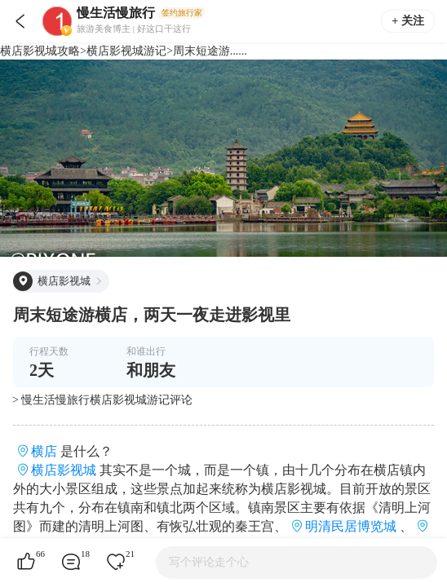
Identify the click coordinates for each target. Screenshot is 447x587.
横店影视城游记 (126, 51)
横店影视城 (63, 470)
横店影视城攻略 (40, 51)
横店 (44, 451)
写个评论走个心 (209, 562)
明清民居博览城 (350, 526)
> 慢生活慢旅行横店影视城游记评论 (102, 400)
